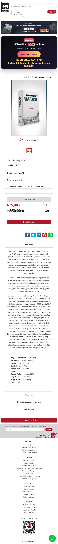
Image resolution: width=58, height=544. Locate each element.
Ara (55, 7)
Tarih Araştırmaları (15, 186)
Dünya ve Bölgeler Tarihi (35, 186)
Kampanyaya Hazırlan (29, 54)
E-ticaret (25, 541)
